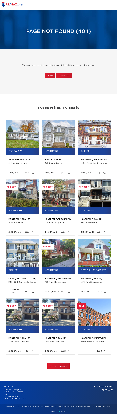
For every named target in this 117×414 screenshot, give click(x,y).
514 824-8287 (13, 396)
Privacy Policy (89, 406)
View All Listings (58, 366)
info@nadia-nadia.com (17, 398)
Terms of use (99, 406)
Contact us (63, 75)
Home (50, 75)
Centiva (62, 411)
